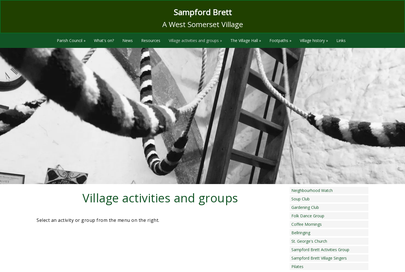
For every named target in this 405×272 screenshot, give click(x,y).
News (127, 40)
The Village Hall (245, 40)
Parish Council (71, 40)
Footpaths (280, 40)
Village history (314, 40)
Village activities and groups (195, 40)
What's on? (104, 40)
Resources (150, 40)
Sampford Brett (203, 12)
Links (341, 40)
